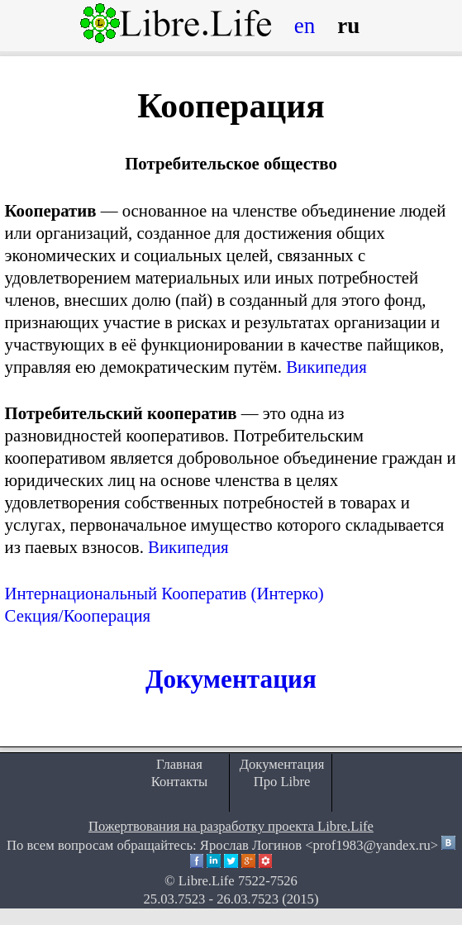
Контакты (179, 781)
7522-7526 (268, 881)
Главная (179, 764)
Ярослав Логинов (251, 845)
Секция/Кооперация (78, 615)
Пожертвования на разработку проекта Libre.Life (231, 826)
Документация (231, 679)
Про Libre (282, 781)
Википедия (326, 366)
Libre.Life (207, 881)
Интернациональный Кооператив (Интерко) (164, 593)
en (305, 25)
